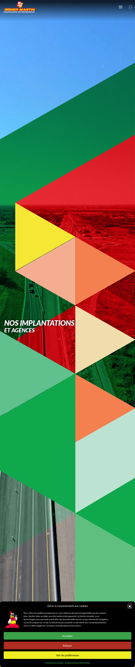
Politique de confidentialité (77, 662)
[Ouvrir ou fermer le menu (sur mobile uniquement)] (120, 7)
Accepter (67, 635)
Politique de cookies (54, 662)
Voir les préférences (67, 655)
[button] (129, 606)
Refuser (67, 645)
